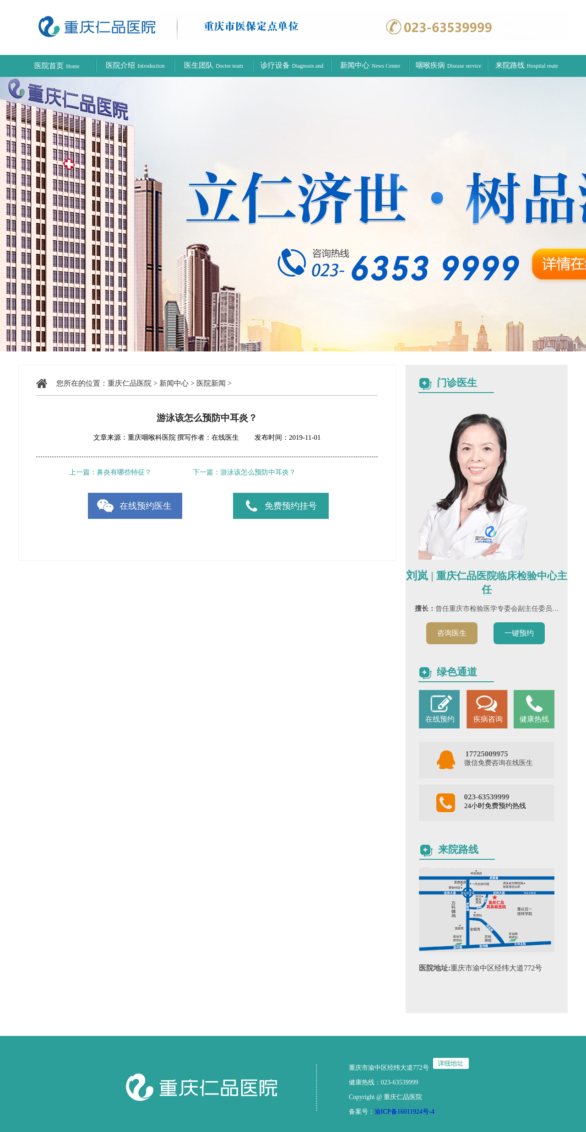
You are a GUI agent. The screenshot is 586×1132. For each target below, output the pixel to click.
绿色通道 (457, 672)
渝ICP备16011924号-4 (404, 1111)
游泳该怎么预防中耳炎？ (258, 472)
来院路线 (526, 65)
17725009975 (486, 753)
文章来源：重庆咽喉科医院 (134, 437)
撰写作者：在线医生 (209, 437)
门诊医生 (457, 382)
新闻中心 (370, 65)
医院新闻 (211, 383)
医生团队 (213, 65)
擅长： (425, 608)
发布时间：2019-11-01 (280, 437)
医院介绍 (135, 65)
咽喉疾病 (448, 65)
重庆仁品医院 (130, 383)
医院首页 (56, 66)
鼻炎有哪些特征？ (124, 472)
